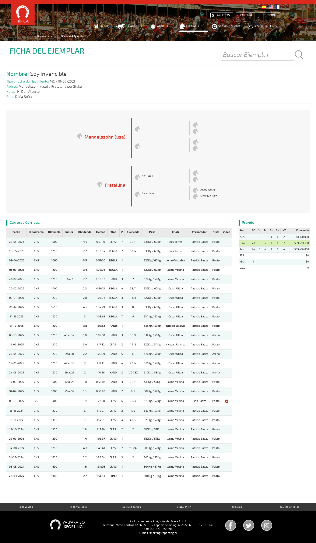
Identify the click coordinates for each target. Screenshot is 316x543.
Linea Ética (184, 507)
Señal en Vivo (229, 26)
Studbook (270, 15)
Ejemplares (196, 26)
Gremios (237, 507)
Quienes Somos (131, 507)
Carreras (136, 26)
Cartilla (246, 15)
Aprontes (165, 26)
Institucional (79, 507)
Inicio (104, 26)
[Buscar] (257, 55)
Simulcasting (265, 26)
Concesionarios (289, 507)
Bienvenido (26, 507)
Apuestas (223, 15)
